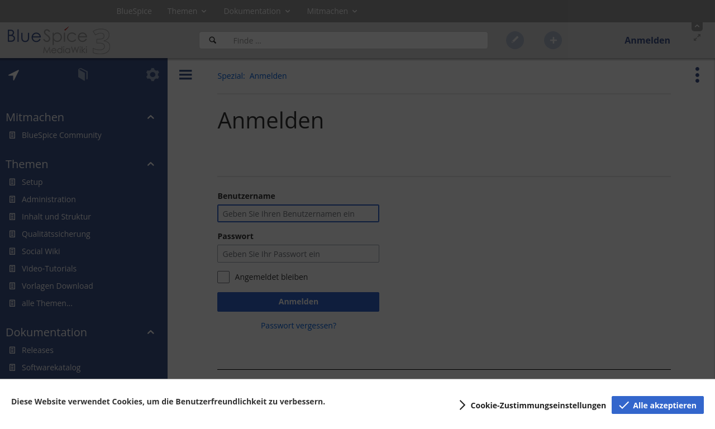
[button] (531, 405)
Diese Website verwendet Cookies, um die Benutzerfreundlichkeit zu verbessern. (168, 401)
